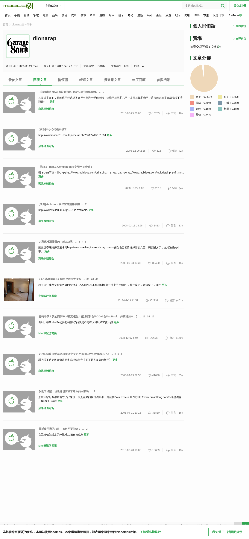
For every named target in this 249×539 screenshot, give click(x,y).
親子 (121, 15)
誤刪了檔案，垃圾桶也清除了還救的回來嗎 (64, 391)
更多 (52, 101)
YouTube (235, 15)
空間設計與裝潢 (47, 295)
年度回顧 (138, 80)
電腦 (45, 15)
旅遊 (168, 15)
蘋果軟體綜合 (46, 108)
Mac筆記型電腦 (47, 333)
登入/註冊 (239, 5)
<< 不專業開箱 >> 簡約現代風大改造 (60, 279)
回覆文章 (40, 80)
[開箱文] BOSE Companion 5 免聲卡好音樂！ (66, 166)
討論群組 (52, 5)
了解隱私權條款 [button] (150, 532)
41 (96, 279)
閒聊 (187, 15)
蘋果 (55, 15)
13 (143, 316)
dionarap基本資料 (22, 24)
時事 (197, 15)
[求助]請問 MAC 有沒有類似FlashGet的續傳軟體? (68, 91)
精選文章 (86, 80)
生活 (159, 15)
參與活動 (163, 80)
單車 (92, 15)
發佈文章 (15, 80)
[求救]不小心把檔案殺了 (53, 129)
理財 (178, 15)
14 (148, 316)
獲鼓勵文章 (112, 80)
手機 (17, 15)
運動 (140, 15)
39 (87, 279)
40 (92, 279)
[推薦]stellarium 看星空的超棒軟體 (59, 204)
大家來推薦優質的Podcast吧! (56, 241)
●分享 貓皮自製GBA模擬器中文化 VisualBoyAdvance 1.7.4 (74, 353)
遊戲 (102, 15)
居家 (111, 15)
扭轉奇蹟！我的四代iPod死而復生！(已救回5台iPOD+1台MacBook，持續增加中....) (88, 316)
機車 (83, 15)
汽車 (74, 15)
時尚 (130, 15)
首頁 (7, 15)
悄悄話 (63, 80)
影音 (64, 15)
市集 (206, 15)
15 (152, 316)
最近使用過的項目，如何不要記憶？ (60, 428)
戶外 (149, 15)
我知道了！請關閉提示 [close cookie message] (227, 532)
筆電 (36, 15)
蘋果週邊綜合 (46, 146)
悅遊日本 (218, 15)
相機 (26, 15)
